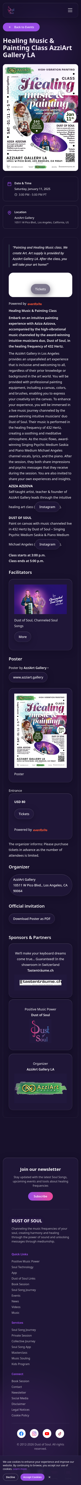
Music (15, 1313)
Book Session (20, 1284)
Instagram (47, 507)
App (14, 1273)
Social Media (20, 1398)
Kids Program (21, 1364)
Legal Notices (21, 1410)
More (23, 637)
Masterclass (19, 1353)
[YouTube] (47, 1433)
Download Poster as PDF (31, 919)
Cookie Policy (20, 1415)
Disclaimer (19, 1404)
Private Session (22, 1335)
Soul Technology (22, 1267)
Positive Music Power (26, 1261)
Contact (17, 1387)
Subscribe (40, 1196)
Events (16, 1296)
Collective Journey (23, 1341)
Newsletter (19, 1392)
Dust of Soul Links (23, 1278)
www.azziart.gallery (28, 677)
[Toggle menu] (70, 10)
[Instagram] (34, 1433)
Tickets (40, 289)
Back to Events (21, 27)
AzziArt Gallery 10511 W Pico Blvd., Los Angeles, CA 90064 (40, 885)
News (15, 1301)
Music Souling (21, 1358)
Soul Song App (21, 1347)
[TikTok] (60, 1433)
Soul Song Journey (24, 1290)
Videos (16, 1307)
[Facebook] (21, 1433)
